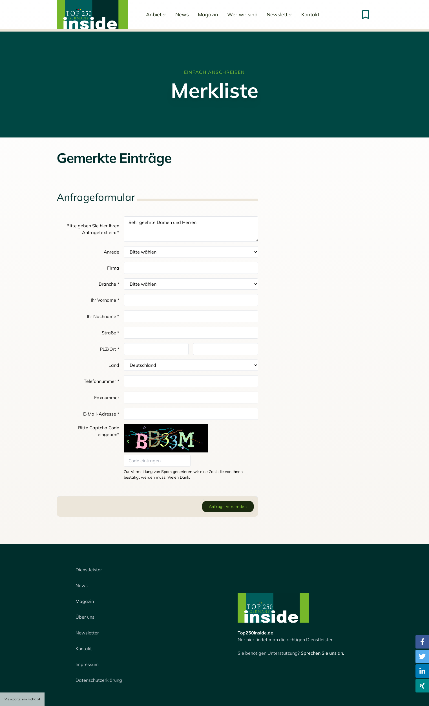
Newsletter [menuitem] (279, 14)
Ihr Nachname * (103, 316)
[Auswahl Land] (191, 365)
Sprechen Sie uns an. (322, 653)
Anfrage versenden (228, 506)
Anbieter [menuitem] (156, 14)
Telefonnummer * (101, 381)
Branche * (109, 284)
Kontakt (84, 648)
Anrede (111, 252)
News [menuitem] (182, 14)
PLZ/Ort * (109, 349)
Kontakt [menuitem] (310, 14)
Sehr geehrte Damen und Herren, (191, 229)
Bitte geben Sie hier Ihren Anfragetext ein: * (93, 229)
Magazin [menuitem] (208, 14)
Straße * (110, 333)
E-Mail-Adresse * (101, 414)
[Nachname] (191, 316)
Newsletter (87, 633)
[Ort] (225, 349)
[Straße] (191, 333)
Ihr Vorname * (105, 300)
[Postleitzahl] (156, 349)
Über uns (85, 617)
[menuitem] (92, 14)
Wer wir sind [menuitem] (242, 14)
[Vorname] (191, 300)
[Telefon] (191, 381)
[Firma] (191, 268)
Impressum (87, 664)
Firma (113, 268)
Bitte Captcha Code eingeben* (98, 431)
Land (114, 365)
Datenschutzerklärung (99, 680)
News (82, 585)
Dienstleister (89, 569)
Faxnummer (106, 397)
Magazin (85, 601)
